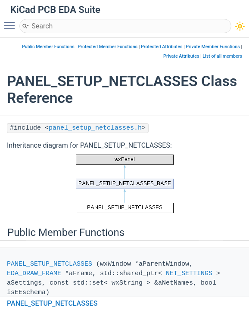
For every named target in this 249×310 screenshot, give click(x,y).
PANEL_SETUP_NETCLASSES (49, 264)
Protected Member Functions (108, 47)
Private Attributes (181, 56)
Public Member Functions (48, 47)
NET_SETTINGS (189, 273)
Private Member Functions (213, 47)
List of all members (222, 56)
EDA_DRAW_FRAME (34, 273)
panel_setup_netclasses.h (95, 128)
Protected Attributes (161, 47)
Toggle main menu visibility (11, 22)
